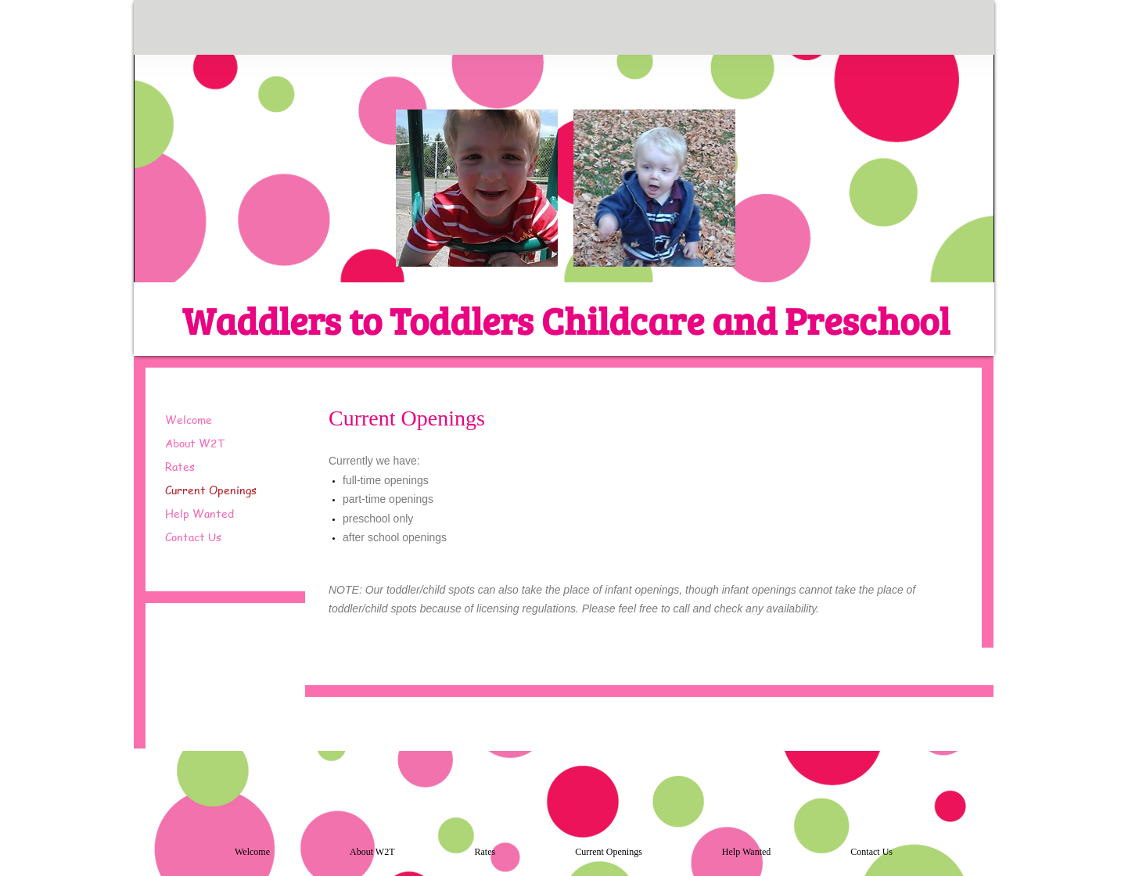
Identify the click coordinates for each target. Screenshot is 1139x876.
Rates (180, 466)
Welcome (188, 419)
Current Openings (211, 489)
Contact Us (193, 536)
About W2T (195, 443)
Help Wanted (199, 513)
